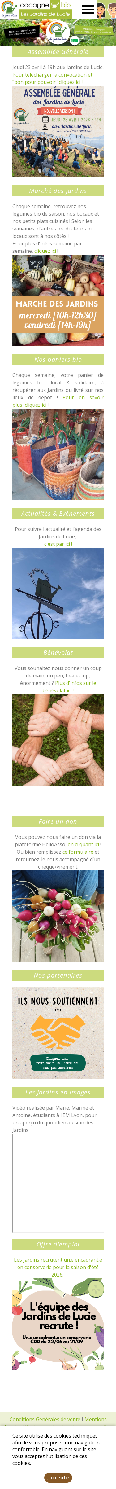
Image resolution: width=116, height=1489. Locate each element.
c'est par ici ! (58, 544)
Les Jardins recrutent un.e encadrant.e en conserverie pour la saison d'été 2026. (58, 1267)
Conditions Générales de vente (45, 1419)
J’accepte (58, 1477)
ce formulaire (77, 851)
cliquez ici (45, 250)
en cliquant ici (83, 844)
